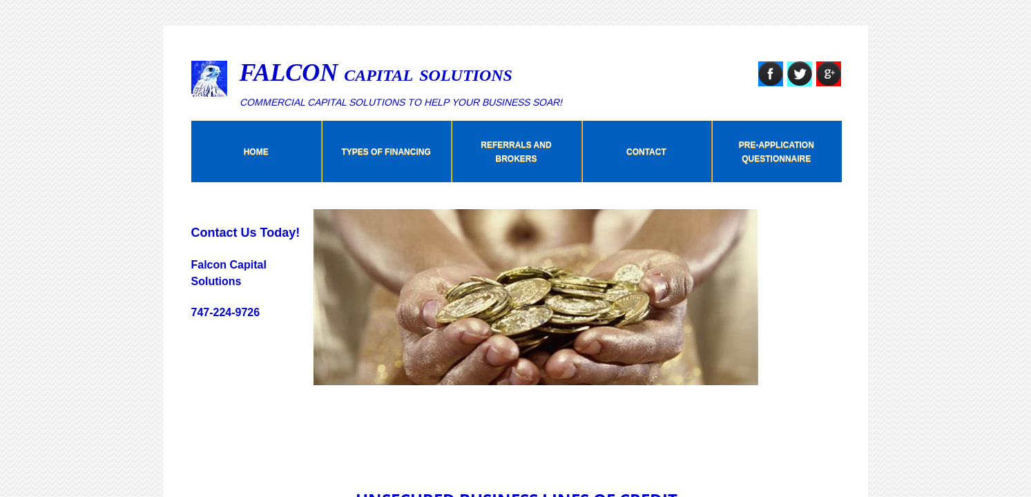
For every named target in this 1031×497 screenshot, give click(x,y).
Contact (646, 152)
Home (256, 152)
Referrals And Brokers (516, 152)
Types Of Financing (385, 152)
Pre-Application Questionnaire (776, 152)
